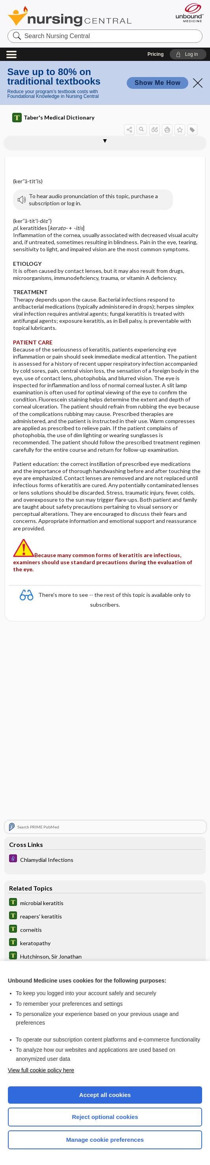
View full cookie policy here (41, 1070)
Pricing (156, 54)
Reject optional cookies (105, 1116)
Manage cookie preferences (105, 1139)
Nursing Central (70, 16)
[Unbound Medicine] (187, 12)
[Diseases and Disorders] (105, 859)
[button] (188, 54)
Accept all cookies (105, 1094)
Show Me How (157, 82)
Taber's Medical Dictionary (53, 117)
